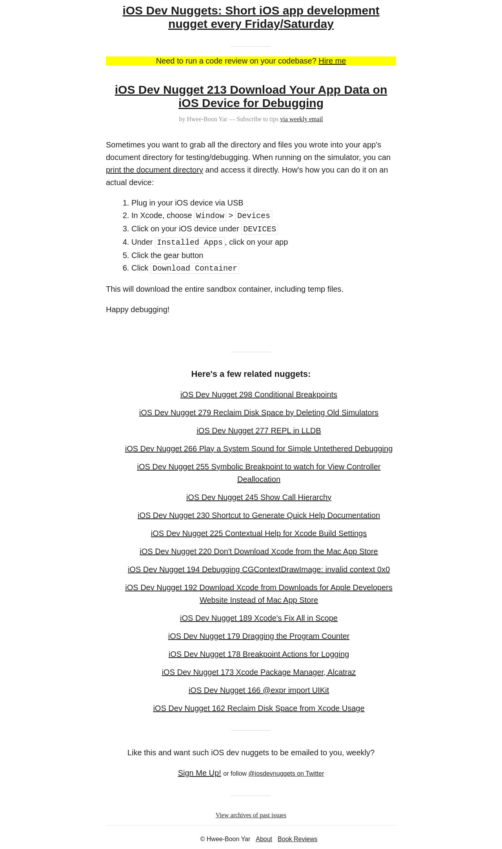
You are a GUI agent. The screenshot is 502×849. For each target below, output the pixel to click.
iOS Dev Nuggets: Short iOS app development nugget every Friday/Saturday (250, 17)
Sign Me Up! (199, 773)
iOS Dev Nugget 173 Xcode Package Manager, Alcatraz (259, 672)
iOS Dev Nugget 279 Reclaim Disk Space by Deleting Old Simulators (258, 412)
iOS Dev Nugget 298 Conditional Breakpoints (258, 394)
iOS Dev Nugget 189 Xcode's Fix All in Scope (259, 618)
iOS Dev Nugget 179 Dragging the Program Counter (258, 636)
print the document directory (154, 169)
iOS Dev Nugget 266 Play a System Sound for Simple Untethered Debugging (259, 448)
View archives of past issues (251, 815)
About (264, 839)
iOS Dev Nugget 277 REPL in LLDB (258, 430)
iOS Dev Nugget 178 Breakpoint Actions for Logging (259, 654)
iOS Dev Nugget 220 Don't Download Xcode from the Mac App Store (259, 551)
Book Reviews (297, 839)
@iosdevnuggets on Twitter (286, 773)
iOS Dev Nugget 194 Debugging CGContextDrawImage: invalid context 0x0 (259, 569)
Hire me (332, 60)
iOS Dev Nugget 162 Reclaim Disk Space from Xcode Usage (258, 708)
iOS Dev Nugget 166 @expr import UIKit (259, 690)
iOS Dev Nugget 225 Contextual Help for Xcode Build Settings (259, 533)
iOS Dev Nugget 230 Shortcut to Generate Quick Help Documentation (259, 515)
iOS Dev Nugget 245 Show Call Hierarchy (258, 497)
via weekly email (301, 119)
